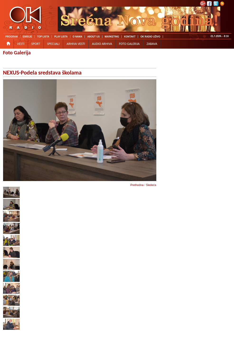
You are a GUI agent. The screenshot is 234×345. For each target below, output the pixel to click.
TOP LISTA (43, 36)
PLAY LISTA (61, 36)
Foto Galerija (17, 52)
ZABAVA (152, 44)
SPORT (35, 44)
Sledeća (151, 185)
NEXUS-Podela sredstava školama (42, 72)
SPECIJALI (53, 44)
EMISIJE (27, 36)
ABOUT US (93, 36)
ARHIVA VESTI (76, 44)
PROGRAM (11, 36)
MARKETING (112, 36)
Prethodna (136, 185)
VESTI (20, 44)
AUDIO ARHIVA (102, 44)
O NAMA (77, 36)
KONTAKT (129, 36)
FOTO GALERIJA (129, 44)
